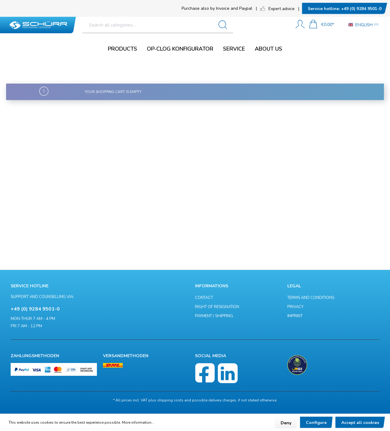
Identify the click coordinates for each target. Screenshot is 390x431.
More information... (138, 422)
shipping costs (170, 400)
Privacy (295, 307)
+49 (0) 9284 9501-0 (344, 9)
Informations (211, 286)
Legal (294, 286)
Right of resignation (217, 307)
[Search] (278, 25)
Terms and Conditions (310, 297)
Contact (204, 297)
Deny (286, 423)
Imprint (295, 316)
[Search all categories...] (176, 25)
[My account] (300, 25)
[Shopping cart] (321, 25)
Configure (316, 423)
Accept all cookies (360, 423)
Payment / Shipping (214, 316)
